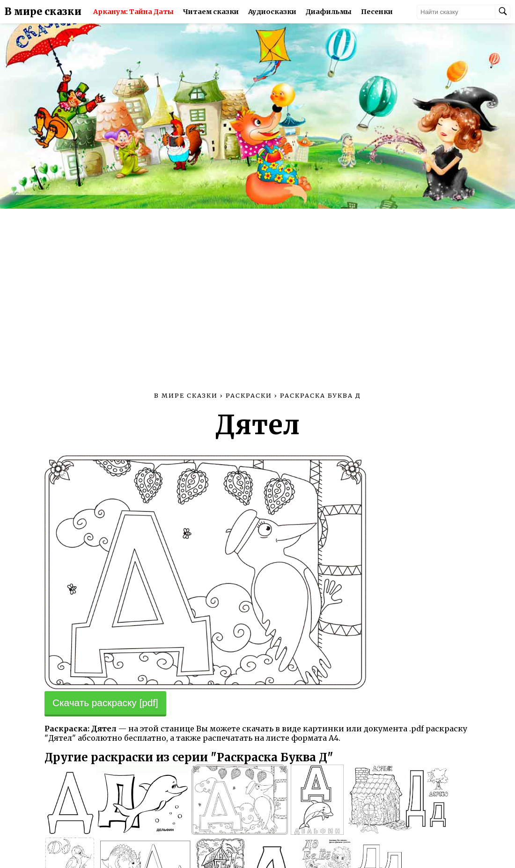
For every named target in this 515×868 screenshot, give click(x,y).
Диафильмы (329, 11)
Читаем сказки (211, 11)
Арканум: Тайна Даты (133, 11)
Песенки (377, 11)
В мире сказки (43, 12)
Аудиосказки (272, 11)
